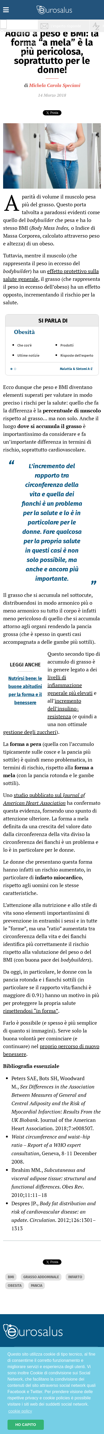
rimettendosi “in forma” (30, 1010)
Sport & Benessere (24, 55)
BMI (11, 1277)
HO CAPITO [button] (25, 1425)
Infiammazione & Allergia (27, 35)
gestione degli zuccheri (29, 731)
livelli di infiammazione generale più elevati (70, 685)
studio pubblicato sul (44, 799)
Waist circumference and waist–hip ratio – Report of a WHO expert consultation (50, 1145)
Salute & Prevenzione (26, 25)
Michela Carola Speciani (54, 85)
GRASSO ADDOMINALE (41, 1277)
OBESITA (15, 1285)
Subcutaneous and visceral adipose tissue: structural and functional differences (53, 1178)
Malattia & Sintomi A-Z (76, 369)
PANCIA (36, 1285)
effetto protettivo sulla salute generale (51, 275)
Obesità (24, 332)
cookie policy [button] (20, 1411)
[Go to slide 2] (15, 369)
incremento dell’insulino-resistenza (64, 708)
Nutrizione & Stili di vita (26, 45)
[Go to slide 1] (11, 369)
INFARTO (75, 1277)
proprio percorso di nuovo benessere (51, 1050)
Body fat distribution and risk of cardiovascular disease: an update (53, 1211)
